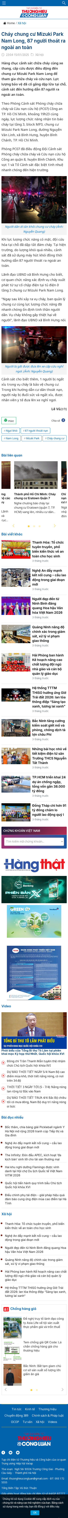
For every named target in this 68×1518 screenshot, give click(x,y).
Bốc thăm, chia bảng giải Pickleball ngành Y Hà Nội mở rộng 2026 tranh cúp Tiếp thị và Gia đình (35, 1131)
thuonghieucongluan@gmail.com (28, 1478)
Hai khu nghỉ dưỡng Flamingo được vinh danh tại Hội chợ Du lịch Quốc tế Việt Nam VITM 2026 (34, 1171)
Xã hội (22, 23)
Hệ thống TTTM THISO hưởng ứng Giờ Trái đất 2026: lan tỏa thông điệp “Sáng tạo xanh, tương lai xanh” (49, 697)
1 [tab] (28, 526)
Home (9, 23)
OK (34, 1512)
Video (6, 1006)
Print (9, 420)
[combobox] (34, 842)
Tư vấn (27, 1422)
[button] (64, 3)
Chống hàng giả (23, 1309)
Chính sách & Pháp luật (48, 1416)
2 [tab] (34, 526)
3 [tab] (39, 526)
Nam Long (12, 438)
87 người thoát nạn (36, 430)
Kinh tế (30, 1409)
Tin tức (16, 1409)
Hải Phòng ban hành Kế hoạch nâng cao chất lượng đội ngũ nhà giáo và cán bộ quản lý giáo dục (48, 664)
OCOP (15, 1422)
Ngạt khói (11, 430)
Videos (52, 1422)
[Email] (18, 1452)
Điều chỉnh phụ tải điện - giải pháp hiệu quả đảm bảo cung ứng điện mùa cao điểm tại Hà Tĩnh (36, 1199)
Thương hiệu (47, 1409)
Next (55, 526)
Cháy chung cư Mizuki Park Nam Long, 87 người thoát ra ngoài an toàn (33, 40)
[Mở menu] (4, 3)
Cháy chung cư (55, 438)
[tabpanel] (36, 489)
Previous (13, 526)
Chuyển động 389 (16, 1416)
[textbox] (34, 842)
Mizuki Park (32, 438)
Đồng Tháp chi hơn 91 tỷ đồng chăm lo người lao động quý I (49, 810)
